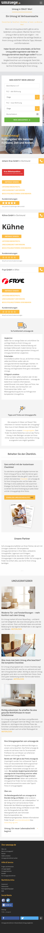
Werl (22, 24)
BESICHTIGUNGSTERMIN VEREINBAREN (16, 193)
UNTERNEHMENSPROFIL (11, 187)
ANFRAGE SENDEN (12, 182)
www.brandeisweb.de (22, 826)
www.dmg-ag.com (11, 828)
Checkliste (24, 479)
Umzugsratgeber (28, 430)
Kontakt (3, 879)
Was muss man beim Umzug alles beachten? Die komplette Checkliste (21, 667)
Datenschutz (4, 892)
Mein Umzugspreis (22, 120)
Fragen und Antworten (7, 873)
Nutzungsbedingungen (7, 895)
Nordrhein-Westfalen (20, 22)
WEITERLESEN (16, 635)
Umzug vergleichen (28, 929)
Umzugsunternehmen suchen (9, 864)
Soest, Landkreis (35, 22)
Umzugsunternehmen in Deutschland (11, 929)
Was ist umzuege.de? (7, 857)
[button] (10, 924)
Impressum (4, 890)
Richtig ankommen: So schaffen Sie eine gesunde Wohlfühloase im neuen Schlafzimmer (19, 719)
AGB (2, 897)
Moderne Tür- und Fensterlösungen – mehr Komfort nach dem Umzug (20, 620)
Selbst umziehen (6, 862)
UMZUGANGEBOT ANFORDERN (13, 190)
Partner (3, 859)
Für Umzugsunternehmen (8, 882)
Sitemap (3, 916)
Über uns (3, 855)
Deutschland (6, 22)
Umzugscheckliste (6, 877)
